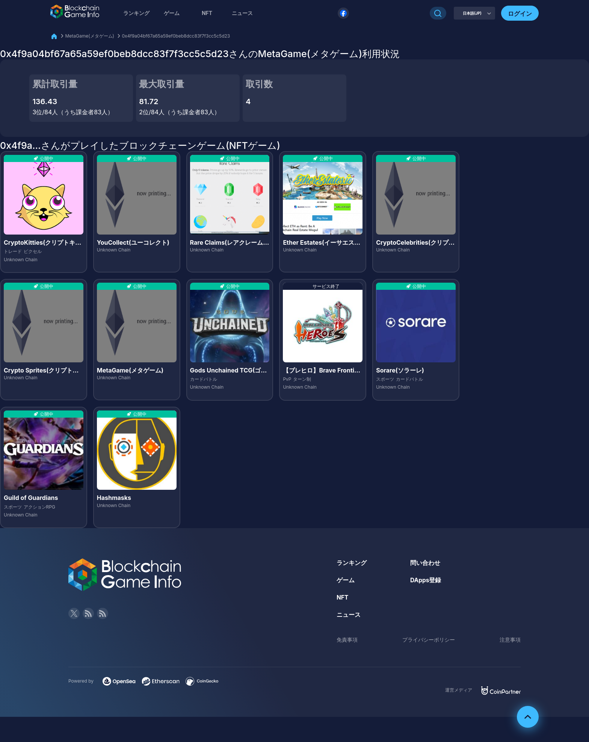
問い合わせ (425, 562)
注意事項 (510, 639)
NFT (207, 13)
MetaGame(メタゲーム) (89, 36)
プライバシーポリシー (428, 639)
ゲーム (172, 13)
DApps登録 (426, 580)
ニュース (349, 614)
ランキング (136, 13)
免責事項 (347, 639)
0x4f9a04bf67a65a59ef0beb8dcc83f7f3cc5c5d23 (176, 36)
